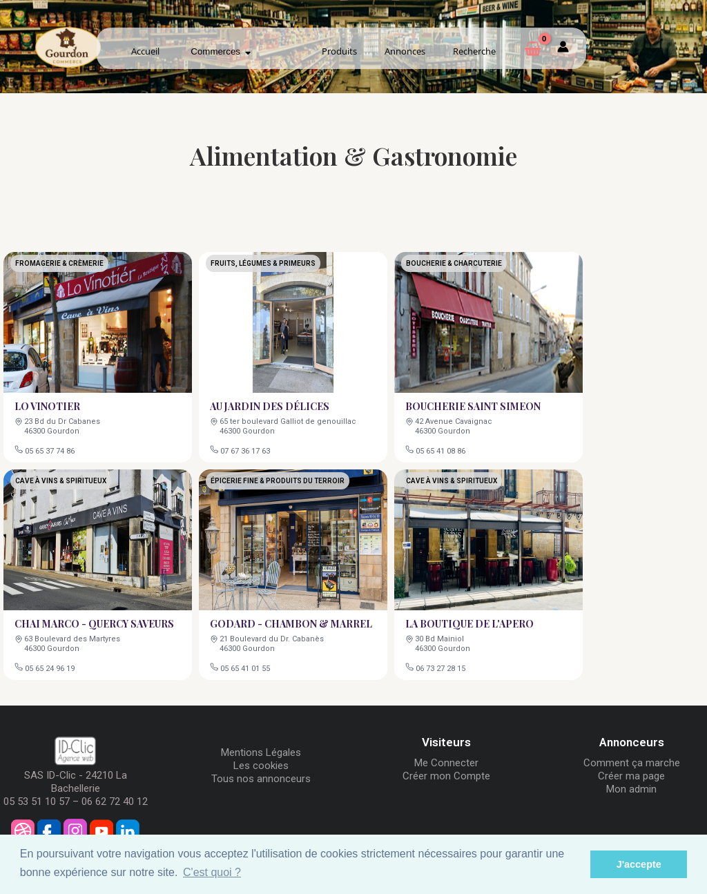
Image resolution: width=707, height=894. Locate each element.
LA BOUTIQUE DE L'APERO (470, 623)
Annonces (405, 51)
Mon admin (631, 789)
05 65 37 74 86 (50, 449)
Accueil (145, 51)
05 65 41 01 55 (246, 667)
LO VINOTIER (48, 405)
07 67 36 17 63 (246, 449)
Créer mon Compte (446, 776)
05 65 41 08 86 (441, 449)
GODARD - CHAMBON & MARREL (291, 623)
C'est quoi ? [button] (212, 872)
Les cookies (261, 765)
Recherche (474, 51)
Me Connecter (446, 763)
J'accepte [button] (639, 864)
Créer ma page (631, 776)
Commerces (221, 51)
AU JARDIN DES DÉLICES (270, 405)
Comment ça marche (631, 763)
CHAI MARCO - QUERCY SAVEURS (94, 623)
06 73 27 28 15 (441, 667)
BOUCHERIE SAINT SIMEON (473, 405)
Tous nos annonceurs (261, 778)
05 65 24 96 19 (50, 667)
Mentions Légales (261, 752)
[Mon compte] (563, 49)
